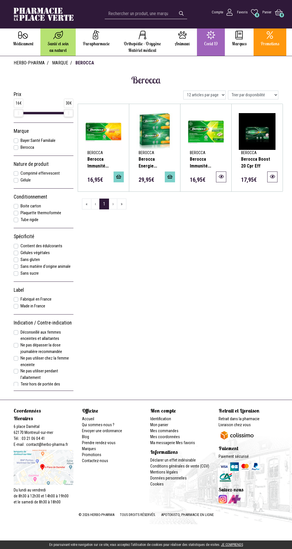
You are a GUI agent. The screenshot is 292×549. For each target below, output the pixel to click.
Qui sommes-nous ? (98, 425)
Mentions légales (164, 472)
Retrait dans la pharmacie (239, 419)
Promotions (91, 454)
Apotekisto (187, 515)
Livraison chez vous (235, 425)
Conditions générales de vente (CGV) (179, 466)
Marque (60, 63)
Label (19, 290)
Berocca (27, 147)
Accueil (88, 419)
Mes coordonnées (165, 436)
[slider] (18, 113)
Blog (85, 436)
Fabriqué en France (36, 299)
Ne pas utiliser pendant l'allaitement (39, 374)
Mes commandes (164, 430)
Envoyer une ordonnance (102, 430)
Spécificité (24, 236)
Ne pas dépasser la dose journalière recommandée (41, 348)
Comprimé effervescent (40, 173)
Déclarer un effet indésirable (173, 460)
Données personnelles (168, 478)
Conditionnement (30, 197)
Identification (160, 419)
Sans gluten (30, 259)
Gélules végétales (35, 252)
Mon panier (159, 425)
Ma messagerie (162, 442)
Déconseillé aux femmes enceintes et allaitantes (40, 335)
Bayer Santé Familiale (37, 140)
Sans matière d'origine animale (45, 266)
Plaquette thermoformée (40, 212)
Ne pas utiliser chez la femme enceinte (44, 361)
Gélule (25, 180)
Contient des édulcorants (41, 245)
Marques (89, 448)
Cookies (157, 484)
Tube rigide (29, 219)
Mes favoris (185, 442)
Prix (17, 94)
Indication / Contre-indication (43, 323)
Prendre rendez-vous (99, 442)
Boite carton (30, 206)
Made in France (32, 306)
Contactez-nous (95, 460)
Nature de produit (31, 164)
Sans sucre (29, 273)
